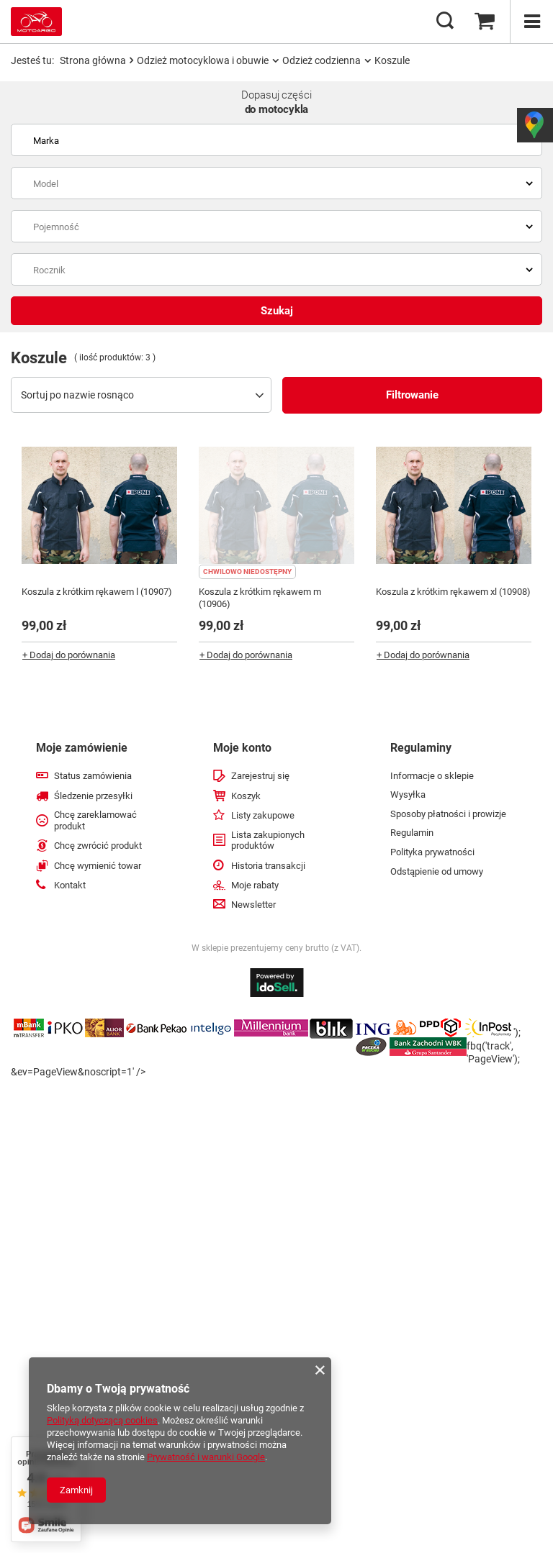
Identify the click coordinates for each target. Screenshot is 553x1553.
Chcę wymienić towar (97, 865)
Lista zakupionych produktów (268, 840)
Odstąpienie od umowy (436, 871)
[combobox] (276, 140)
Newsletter (253, 904)
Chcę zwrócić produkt (98, 845)
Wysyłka (408, 794)
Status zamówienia (93, 775)
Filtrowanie (412, 394)
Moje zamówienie (81, 748)
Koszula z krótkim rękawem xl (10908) (453, 591)
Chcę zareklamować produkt (95, 820)
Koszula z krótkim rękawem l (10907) (97, 591)
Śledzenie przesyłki (93, 796)
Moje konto (242, 748)
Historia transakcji (268, 865)
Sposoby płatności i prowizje (448, 814)
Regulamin (411, 832)
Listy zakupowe (263, 815)
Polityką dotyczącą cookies (102, 1420)
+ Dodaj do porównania (68, 655)
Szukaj (277, 310)
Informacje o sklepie (432, 775)
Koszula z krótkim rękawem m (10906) (260, 597)
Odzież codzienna (321, 60)
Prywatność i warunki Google (206, 1457)
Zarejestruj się (260, 775)
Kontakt (70, 885)
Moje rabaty (255, 885)
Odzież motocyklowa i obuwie (203, 60)
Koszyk (246, 796)
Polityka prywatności (432, 852)
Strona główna (93, 60)
